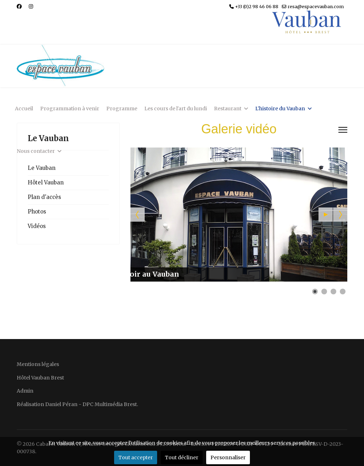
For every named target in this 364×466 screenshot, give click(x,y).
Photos (37, 211)
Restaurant (227, 108)
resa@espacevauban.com (316, 6)
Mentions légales (38, 364)
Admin (25, 391)
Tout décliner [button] (181, 457)
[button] (325, 214)
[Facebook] (19, 6)
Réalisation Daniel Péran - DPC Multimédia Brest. (77, 404)
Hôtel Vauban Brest (40, 378)
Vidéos (37, 226)
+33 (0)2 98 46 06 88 (256, 6)
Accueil (24, 108)
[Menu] (342, 130)
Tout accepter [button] (135, 457)
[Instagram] (31, 6)
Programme (121, 108)
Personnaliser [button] (228, 457)
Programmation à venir (69, 108)
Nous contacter (36, 151)
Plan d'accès (44, 197)
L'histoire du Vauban (280, 108)
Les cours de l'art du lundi (175, 108)
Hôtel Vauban (46, 182)
